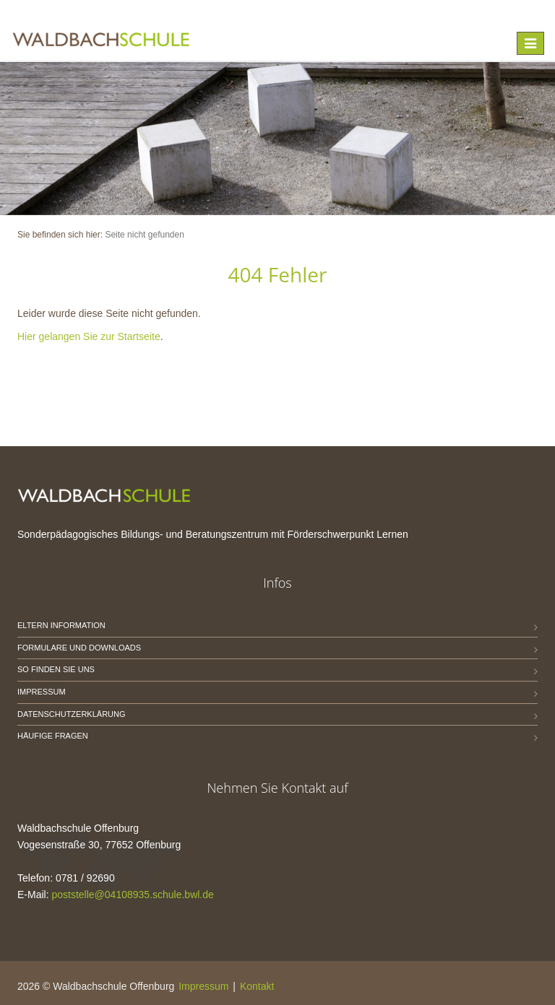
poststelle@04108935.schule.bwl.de (132, 894)
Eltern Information (61, 625)
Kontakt (257, 986)
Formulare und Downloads (79, 647)
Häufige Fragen (52, 735)
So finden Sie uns (56, 669)
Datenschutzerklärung (71, 714)
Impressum (41, 691)
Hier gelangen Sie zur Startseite (88, 336)
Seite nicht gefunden (144, 235)
